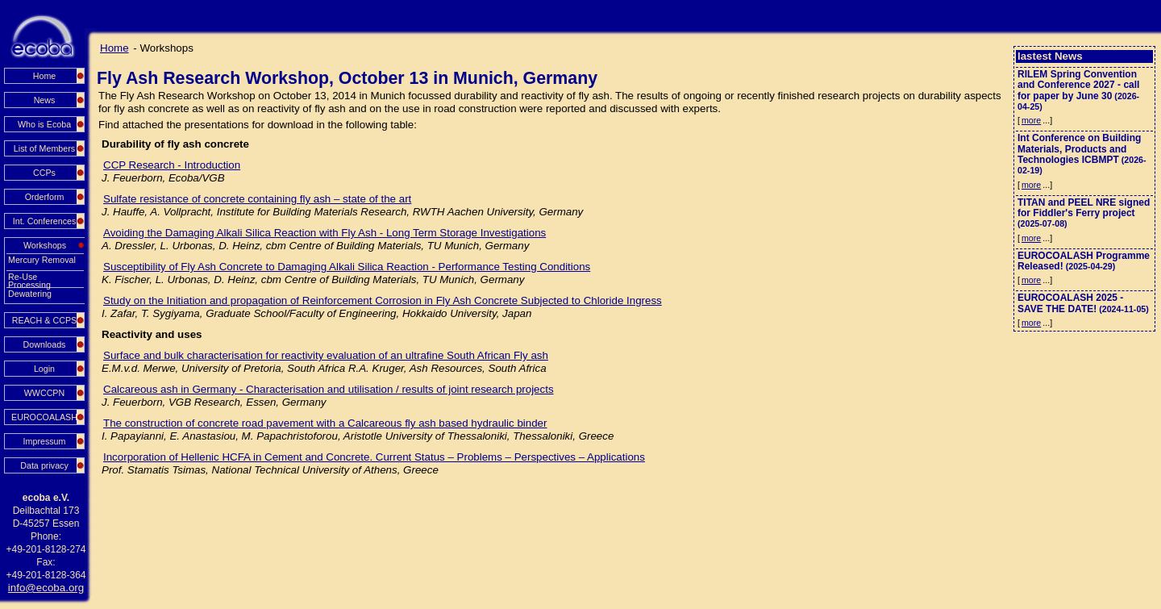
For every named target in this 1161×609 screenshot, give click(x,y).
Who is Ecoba (44, 124)
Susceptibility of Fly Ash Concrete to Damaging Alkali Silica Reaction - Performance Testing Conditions (346, 267)
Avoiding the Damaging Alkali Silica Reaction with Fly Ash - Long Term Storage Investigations (324, 233)
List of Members (44, 148)
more (1031, 120)
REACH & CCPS (44, 320)
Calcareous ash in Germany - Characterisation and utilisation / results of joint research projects (328, 389)
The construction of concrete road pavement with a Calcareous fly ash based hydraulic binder (325, 423)
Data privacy (44, 465)
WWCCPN (44, 393)
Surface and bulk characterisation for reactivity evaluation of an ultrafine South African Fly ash (325, 355)
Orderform (44, 197)
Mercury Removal (42, 260)
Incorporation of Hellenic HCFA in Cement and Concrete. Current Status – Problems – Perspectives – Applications (374, 457)
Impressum (44, 441)
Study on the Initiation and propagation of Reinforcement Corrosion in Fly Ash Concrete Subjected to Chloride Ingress (382, 300)
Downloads (44, 344)
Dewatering (30, 293)
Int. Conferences (45, 221)
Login (44, 368)
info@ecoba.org (46, 588)
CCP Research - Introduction (171, 165)
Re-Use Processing (29, 277)
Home (44, 76)
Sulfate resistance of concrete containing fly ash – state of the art (257, 199)
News (45, 100)
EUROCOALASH (44, 417)
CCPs (44, 172)
